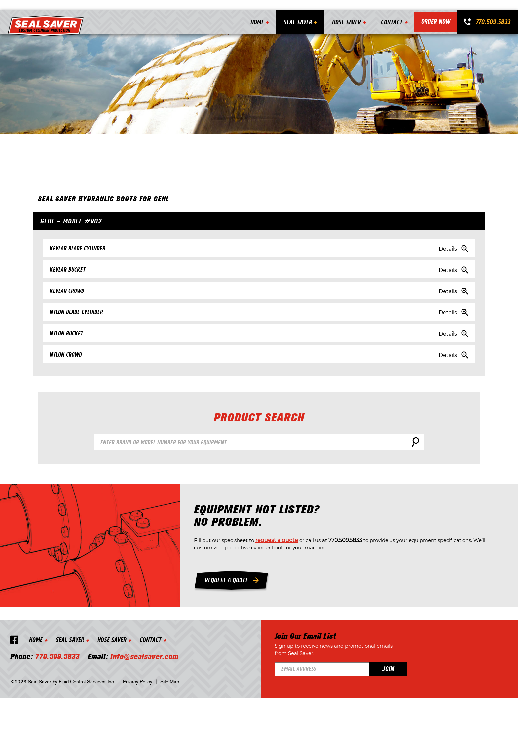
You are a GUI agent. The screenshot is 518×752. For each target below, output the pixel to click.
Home (254, 12)
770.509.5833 (493, 12)
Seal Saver (295, 12)
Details (436, 248)
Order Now (434, 12)
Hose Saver (343, 12)
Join (420, 716)
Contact (389, 12)
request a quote (337, 573)
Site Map (172, 735)
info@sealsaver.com (147, 710)
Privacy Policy (140, 735)
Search (414, 462)
